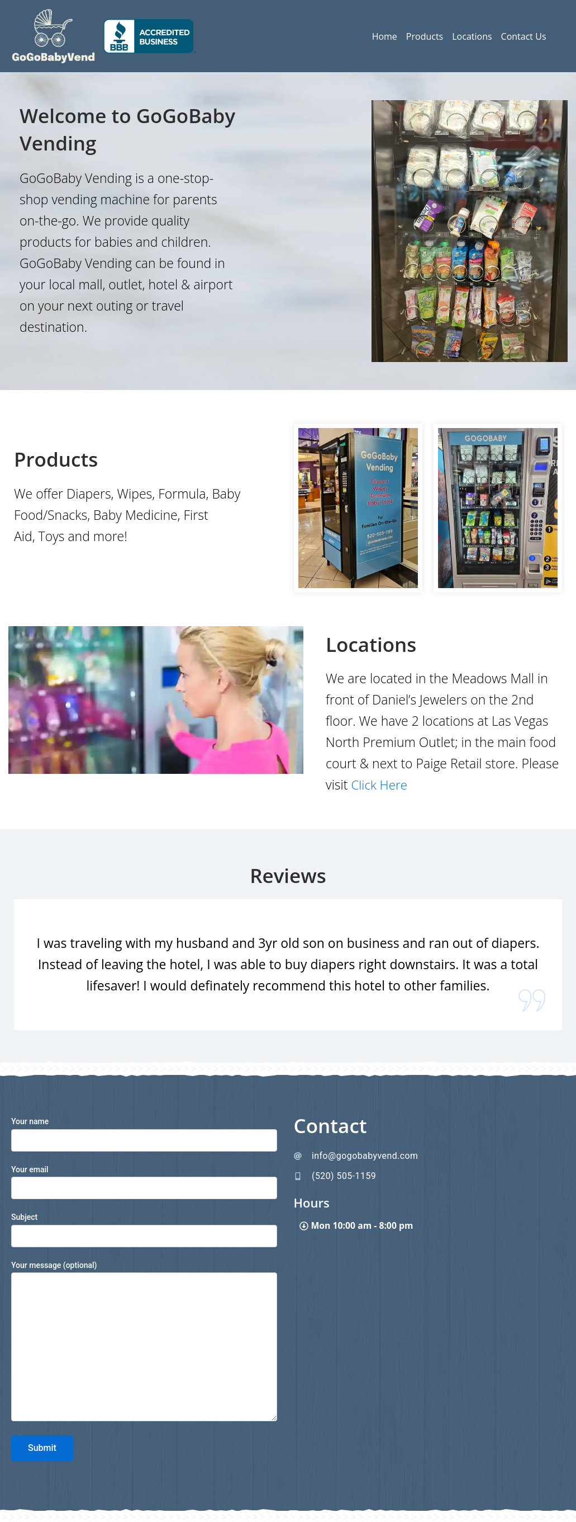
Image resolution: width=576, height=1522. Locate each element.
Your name (144, 1134)
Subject (144, 1230)
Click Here (379, 784)
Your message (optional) (144, 1342)
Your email (144, 1182)
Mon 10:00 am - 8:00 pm (363, 1226)
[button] (427, 1227)
